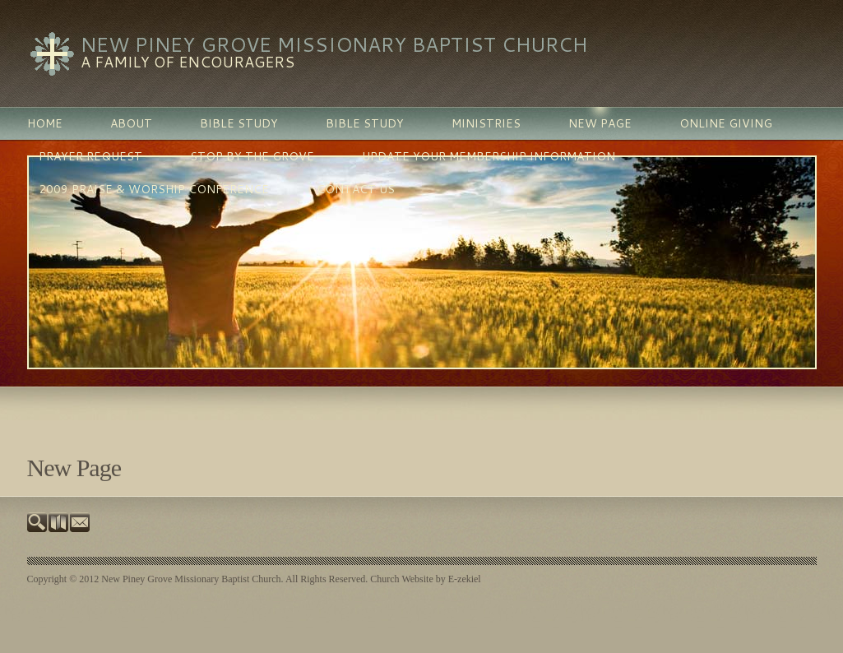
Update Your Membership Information (488, 156)
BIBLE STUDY (239, 123)
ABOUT (131, 123)
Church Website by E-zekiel (425, 579)
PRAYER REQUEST (90, 156)
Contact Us (356, 189)
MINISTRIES (486, 123)
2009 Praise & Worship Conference (154, 189)
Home (45, 123)
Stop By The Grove (252, 156)
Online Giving (725, 123)
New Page (600, 123)
